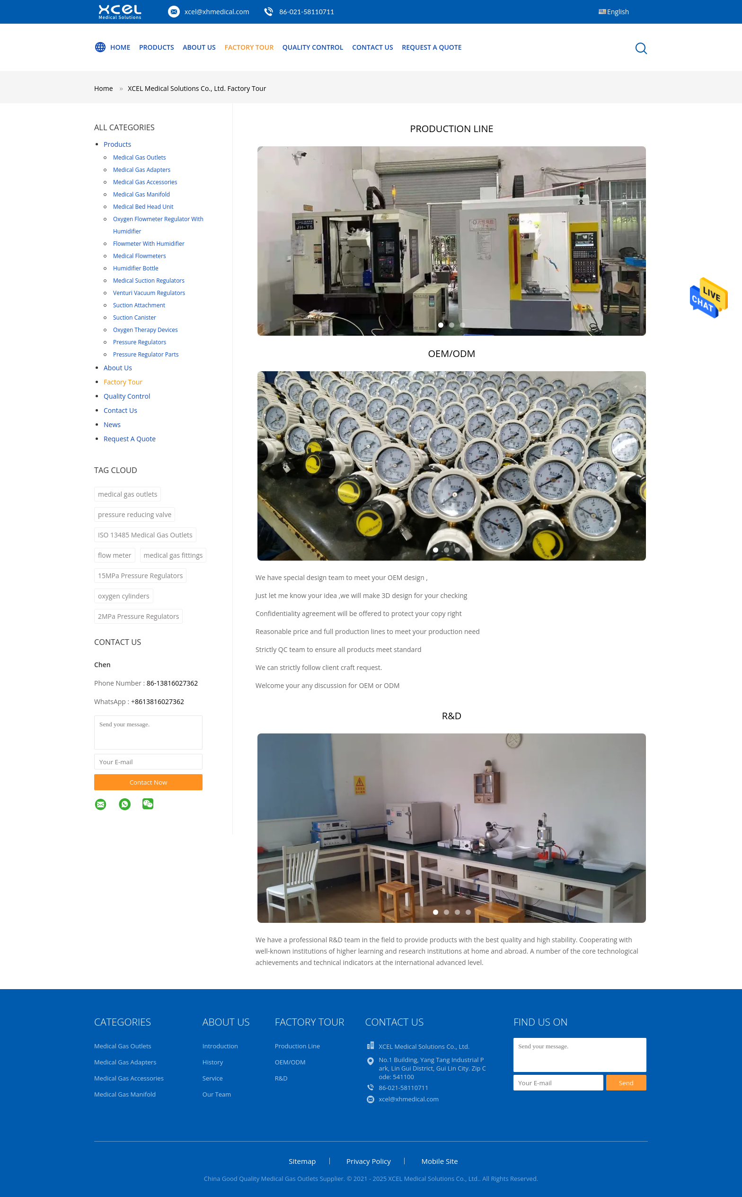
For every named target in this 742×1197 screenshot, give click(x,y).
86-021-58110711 (306, 12)
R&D (281, 1078)
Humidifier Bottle (136, 268)
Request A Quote (431, 47)
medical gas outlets (127, 494)
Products (156, 47)
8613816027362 (159, 701)
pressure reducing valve (134, 514)
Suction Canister (134, 317)
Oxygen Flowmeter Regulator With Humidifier (158, 225)
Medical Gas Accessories (145, 182)
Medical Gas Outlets (139, 157)
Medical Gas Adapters (141, 170)
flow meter (115, 555)
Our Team (217, 1094)
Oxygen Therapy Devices (145, 330)
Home (112, 47)
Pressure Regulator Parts (145, 354)
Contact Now (149, 782)
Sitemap (302, 1161)
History (213, 1062)
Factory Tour (249, 47)
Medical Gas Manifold (141, 194)
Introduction (220, 1046)
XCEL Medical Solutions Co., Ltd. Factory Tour (197, 88)
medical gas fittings (173, 555)
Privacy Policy (368, 1161)
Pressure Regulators (139, 342)
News (112, 424)
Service (213, 1078)
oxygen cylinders (124, 595)
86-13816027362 (172, 683)
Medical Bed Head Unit (143, 207)
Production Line (297, 1046)
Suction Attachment (139, 305)
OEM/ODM (290, 1062)
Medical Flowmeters (139, 256)
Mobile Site (439, 1161)
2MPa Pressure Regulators (138, 616)
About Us (199, 47)
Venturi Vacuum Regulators (149, 293)
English (618, 11)
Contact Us (372, 47)
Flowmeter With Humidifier (149, 244)
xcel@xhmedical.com (217, 11)
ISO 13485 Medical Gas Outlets (145, 534)
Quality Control (313, 47)
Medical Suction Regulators (149, 281)
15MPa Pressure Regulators (140, 575)
